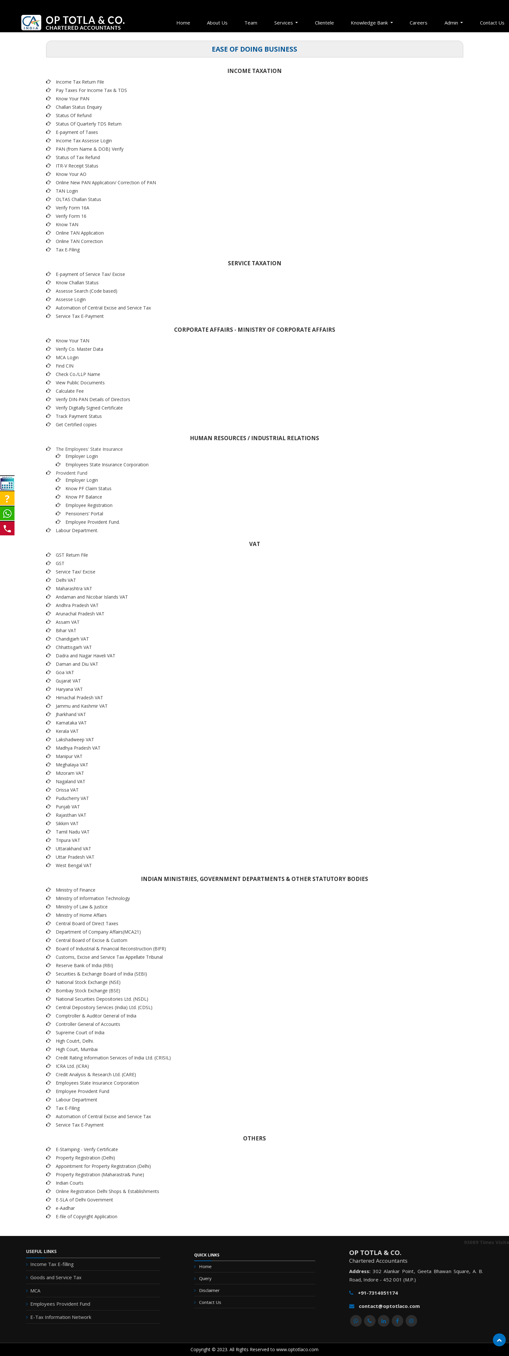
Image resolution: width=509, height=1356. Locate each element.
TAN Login (67, 191)
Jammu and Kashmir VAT (82, 706)
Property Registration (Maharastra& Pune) (100, 1174)
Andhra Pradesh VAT (77, 605)
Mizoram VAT (70, 773)
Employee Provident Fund (82, 1091)
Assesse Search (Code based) (86, 291)
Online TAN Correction (79, 241)
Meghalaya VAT (72, 765)
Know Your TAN (72, 341)
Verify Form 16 (71, 216)
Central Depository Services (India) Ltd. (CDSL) (104, 1007)
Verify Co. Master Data (79, 349)
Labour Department (76, 1100)
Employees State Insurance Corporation (107, 464)
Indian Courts (69, 1183)
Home (183, 22)
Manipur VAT (69, 756)
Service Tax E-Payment (80, 316)
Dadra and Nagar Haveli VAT (85, 656)
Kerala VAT (67, 731)
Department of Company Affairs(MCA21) (98, 932)
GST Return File (72, 555)
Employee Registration (89, 505)
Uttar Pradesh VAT (75, 857)
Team (250, 22)
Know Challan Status (77, 282)
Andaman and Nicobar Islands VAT (92, 597)
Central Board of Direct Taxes (87, 923)
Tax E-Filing (68, 250)
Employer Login (81, 456)
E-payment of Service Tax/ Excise (90, 274)
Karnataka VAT (71, 723)
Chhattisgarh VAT (74, 647)
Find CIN (64, 366)
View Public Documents (80, 382)
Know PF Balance (83, 497)
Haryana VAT (69, 689)
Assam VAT (68, 622)
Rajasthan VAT (71, 815)
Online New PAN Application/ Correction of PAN (106, 182)
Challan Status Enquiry (79, 107)
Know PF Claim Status (88, 488)
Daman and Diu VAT (77, 664)
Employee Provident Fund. (92, 522)
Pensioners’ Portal (84, 514)
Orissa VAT (67, 790)
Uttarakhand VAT (73, 848)
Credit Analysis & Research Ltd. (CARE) (96, 1074)
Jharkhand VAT (71, 714)
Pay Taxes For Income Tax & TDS (91, 90)
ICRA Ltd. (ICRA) (72, 1066)
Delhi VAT (66, 580)
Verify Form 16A (72, 208)
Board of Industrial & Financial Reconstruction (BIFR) (111, 949)
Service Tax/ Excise (75, 572)
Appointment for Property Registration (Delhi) (103, 1166)
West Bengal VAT (74, 865)
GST (60, 563)
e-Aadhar (65, 1208)
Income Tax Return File (80, 82)
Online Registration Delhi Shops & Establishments (107, 1191)
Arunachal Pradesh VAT (80, 614)
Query (219, 1281)
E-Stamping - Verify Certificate (87, 1149)
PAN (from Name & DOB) (83, 149)
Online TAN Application (80, 233)
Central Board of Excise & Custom (91, 940)
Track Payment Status (79, 416)
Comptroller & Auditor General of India (96, 1016)
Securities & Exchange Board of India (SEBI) (101, 974)
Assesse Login (71, 299)
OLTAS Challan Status (78, 199)
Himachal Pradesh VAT (79, 697)
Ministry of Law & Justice (82, 907)
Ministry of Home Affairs (81, 915)
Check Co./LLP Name (78, 374)
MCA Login (67, 357)
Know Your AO (71, 174)
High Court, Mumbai (77, 1049)
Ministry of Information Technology (93, 898)
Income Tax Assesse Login (84, 140)
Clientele (324, 22)
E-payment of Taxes (77, 132)
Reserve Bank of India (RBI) (84, 965)
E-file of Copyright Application (86, 1216)
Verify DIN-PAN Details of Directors (93, 399)
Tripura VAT (68, 840)
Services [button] (284, 22)
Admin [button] (452, 22)
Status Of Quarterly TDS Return (89, 124)
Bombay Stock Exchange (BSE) (88, 990)
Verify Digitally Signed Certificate (89, 408)
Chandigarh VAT (72, 639)
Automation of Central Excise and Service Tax (103, 308)
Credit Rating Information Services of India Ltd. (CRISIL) (113, 1058)
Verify (118, 149)
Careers (418, 22)
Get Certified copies (76, 424)
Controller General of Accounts (88, 1024)
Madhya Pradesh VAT (78, 748)
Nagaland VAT (70, 781)
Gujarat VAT (68, 681)
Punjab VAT (68, 807)
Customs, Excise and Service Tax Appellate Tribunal (109, 957)
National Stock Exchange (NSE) (88, 982)
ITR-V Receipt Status (77, 166)
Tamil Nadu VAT (73, 832)
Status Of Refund (74, 115)
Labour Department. (77, 530)
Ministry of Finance (75, 890)
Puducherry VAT (72, 798)
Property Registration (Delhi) (85, 1158)
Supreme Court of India (80, 1032)
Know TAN (67, 224)
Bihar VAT (66, 630)
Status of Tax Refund (78, 157)
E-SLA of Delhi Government (84, 1200)
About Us (217, 22)
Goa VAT (65, 672)
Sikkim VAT (67, 823)
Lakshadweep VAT (75, 739)
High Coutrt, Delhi (74, 1041)
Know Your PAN (72, 99)
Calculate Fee (70, 391)
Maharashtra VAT (74, 588)
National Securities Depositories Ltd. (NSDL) (102, 999)
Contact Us (223, 1298)
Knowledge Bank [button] (370, 22)
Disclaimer (222, 1289)
